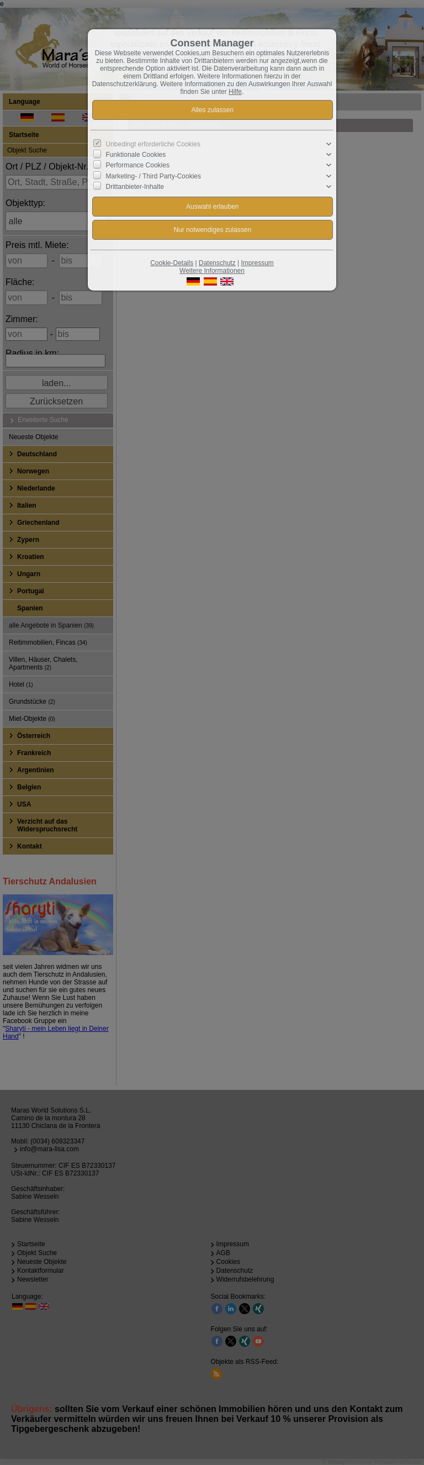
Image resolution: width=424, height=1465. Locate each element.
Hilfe (235, 92)
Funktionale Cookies (136, 155)
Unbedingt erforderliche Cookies (153, 144)
